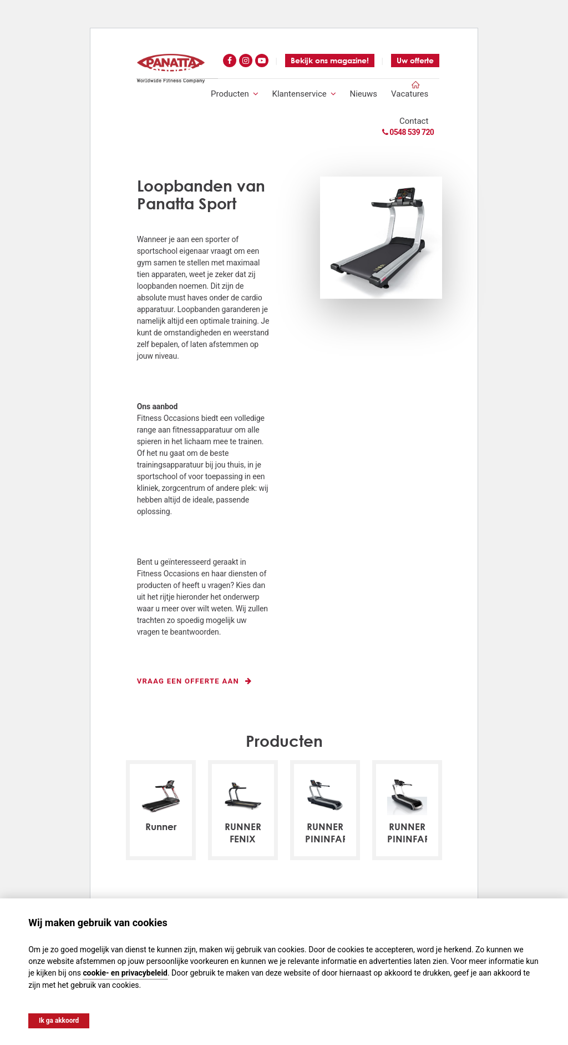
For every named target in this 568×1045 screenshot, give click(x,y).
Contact (413, 122)
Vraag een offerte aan (194, 681)
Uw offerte (415, 60)
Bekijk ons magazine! (330, 60)
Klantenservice (304, 94)
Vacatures (409, 94)
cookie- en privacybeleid (125, 972)
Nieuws (364, 94)
